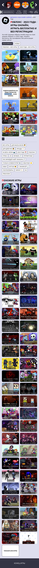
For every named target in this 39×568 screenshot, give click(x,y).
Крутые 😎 (12, 166)
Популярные (7, 43)
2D (10, 156)
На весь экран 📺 (9, 152)
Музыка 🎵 (17, 156)
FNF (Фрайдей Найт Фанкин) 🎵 (14, 159)
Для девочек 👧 (8, 149)
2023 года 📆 (21, 152)
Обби (5, 166)
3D (26, 170)
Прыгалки (6, 174)
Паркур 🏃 (19, 170)
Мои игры (25, 12)
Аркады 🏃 (20, 149)
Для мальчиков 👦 (19, 145)
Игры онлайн (19, 12)
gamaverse (14, 17)
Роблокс (29, 17)
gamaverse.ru (8, 12)
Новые (17, 43)
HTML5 (5, 156)
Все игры (6, 145)
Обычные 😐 (27, 163)
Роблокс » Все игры (10, 47)
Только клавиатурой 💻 (12, 163)
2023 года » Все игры (27, 47)
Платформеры (8, 170)
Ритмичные (28, 156)
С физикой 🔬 (24, 166)
